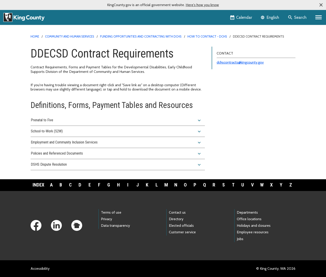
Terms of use (111, 212)
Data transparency (115, 225)
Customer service (182, 232)
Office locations (249, 219)
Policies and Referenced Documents (116, 153)
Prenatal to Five (116, 120)
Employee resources (252, 232)
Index (38, 185)
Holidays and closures (254, 225)
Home (35, 36)
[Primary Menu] (318, 17)
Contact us (177, 212)
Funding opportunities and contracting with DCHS (141, 36)
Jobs (240, 239)
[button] (321, 5)
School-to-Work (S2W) (116, 131)
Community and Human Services (69, 36)
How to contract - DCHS (207, 36)
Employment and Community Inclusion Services (116, 142)
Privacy (106, 219)
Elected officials (181, 225)
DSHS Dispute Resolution (116, 164)
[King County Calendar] (241, 17)
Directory (176, 219)
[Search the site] (297, 17)
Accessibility (40, 268)
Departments (247, 212)
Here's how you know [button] (202, 5)
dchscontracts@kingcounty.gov (240, 62)
